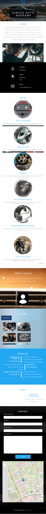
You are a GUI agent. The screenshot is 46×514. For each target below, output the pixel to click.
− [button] (4, 466)
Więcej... (41, 263)
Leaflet (28, 501)
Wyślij (23, 457)
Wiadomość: (8, 434)
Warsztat (6, 318)
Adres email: (8, 427)
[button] (4, 296)
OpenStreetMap (35, 501)
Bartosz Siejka (28, 510)
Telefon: (6, 421)
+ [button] (4, 463)
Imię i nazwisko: (9, 414)
